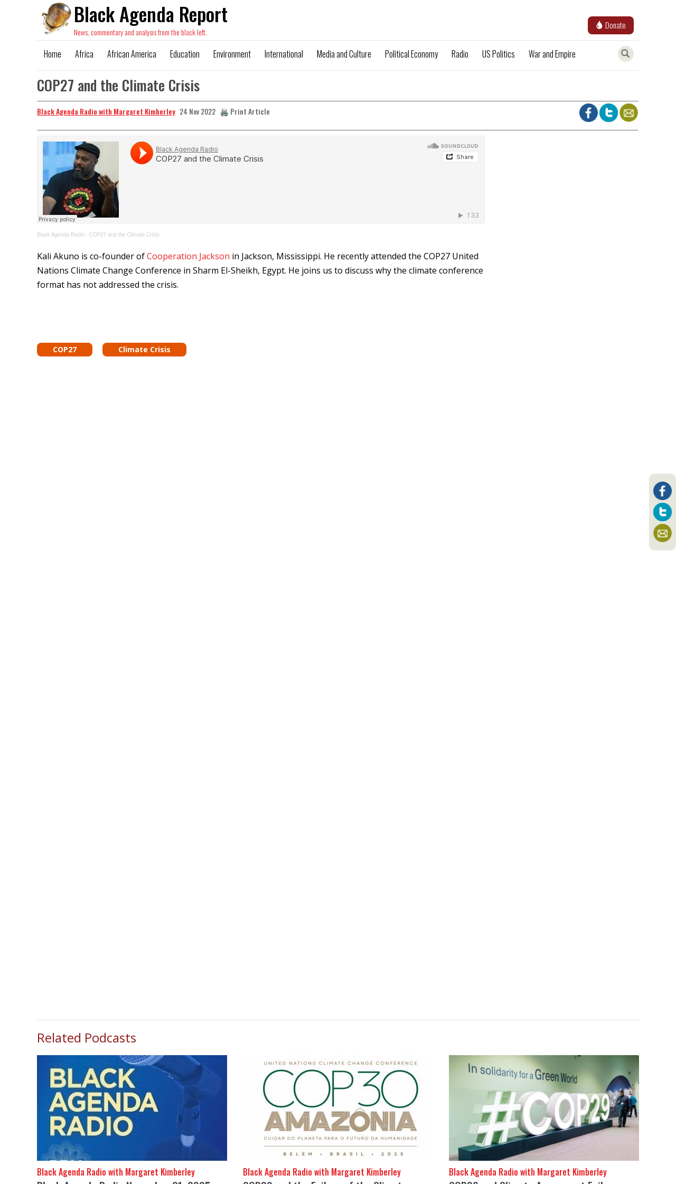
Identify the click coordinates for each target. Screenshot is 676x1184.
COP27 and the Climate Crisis (124, 235)
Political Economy (411, 54)
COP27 (65, 349)
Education (185, 54)
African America (131, 54)
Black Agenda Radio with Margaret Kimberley (106, 111)
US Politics (498, 54)
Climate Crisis (144, 349)
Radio (460, 54)
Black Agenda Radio (60, 235)
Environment (232, 54)
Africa (84, 54)
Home (52, 54)
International (284, 54)
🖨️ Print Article (245, 111)
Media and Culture (344, 54)
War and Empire (552, 54)
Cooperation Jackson (188, 256)
